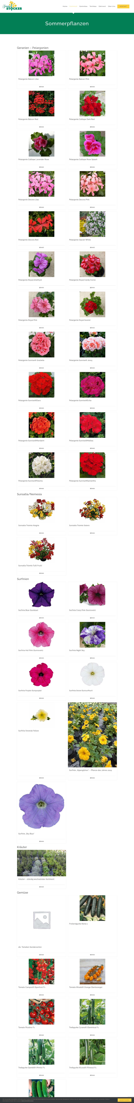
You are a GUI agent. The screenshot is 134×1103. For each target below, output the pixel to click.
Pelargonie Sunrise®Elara (29, 400)
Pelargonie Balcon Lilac (28, 79)
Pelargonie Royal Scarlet (80, 320)
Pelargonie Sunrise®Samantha (82, 481)
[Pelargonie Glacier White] (92, 224)
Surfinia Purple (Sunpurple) (30, 691)
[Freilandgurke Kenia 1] (92, 908)
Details (42, 86)
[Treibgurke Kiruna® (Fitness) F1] (92, 1052)
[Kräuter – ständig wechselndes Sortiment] (41, 863)
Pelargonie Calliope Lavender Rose (33, 159)
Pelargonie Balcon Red (28, 119)
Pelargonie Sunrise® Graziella (31, 360)
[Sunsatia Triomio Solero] (92, 510)
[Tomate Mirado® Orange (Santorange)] (92, 971)
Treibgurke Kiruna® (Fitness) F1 (82, 1068)
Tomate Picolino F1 (26, 1027)
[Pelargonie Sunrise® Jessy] (92, 344)
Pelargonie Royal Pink (27, 320)
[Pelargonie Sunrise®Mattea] (92, 425)
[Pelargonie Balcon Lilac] (41, 63)
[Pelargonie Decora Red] (41, 224)
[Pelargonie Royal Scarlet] (92, 304)
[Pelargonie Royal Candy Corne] (92, 264)
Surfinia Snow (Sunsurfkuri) (81, 691)
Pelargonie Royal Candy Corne (82, 280)
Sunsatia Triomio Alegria (28, 525)
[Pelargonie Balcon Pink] (92, 63)
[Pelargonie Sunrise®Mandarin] (41, 425)
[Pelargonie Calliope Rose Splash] (92, 144)
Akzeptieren (124, 1100)
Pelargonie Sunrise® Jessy (80, 360)
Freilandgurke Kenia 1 (78, 924)
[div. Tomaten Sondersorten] (41, 919)
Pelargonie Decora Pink (79, 200)
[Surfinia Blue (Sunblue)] (41, 594)
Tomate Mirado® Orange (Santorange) (85, 987)
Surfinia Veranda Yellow (28, 731)
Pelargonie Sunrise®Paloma (30, 481)
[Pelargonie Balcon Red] (41, 103)
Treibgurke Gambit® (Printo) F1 (31, 1068)
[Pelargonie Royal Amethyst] (41, 264)
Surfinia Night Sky (77, 650)
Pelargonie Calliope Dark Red (82, 119)
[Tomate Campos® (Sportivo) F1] (41, 971)
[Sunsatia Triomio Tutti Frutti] (41, 550)
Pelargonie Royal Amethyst (30, 280)
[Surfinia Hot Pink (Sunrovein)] (41, 635)
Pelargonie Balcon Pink (79, 79)
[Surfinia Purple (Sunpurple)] (41, 675)
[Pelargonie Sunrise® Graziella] (41, 344)
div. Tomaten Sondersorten (30, 947)
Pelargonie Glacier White (80, 240)
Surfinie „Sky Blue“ (26, 834)
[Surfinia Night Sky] (92, 635)
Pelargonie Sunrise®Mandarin (31, 441)
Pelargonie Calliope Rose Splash (83, 159)
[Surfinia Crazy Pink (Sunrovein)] (92, 594)
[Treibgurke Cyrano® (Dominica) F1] (92, 1012)
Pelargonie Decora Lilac (28, 200)
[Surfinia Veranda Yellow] (41, 715)
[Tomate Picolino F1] (41, 1012)
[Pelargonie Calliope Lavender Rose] (41, 144)
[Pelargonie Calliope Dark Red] (92, 103)
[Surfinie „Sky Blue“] (41, 806)
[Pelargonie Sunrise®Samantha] (92, 465)
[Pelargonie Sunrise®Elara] (41, 385)
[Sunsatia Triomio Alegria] (41, 510)
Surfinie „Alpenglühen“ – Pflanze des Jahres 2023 (90, 770)
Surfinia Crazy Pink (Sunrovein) (82, 610)
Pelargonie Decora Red (28, 240)
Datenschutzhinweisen (28, 1101)
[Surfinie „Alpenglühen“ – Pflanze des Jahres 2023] (92, 734)
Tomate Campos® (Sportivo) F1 (31, 987)
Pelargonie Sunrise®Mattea (81, 441)
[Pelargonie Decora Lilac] (41, 184)
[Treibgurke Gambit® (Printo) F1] (41, 1052)
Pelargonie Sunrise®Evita (80, 400)
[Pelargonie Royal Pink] (41, 304)
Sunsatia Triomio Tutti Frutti (30, 566)
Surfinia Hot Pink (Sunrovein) (30, 650)
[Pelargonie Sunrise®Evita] (92, 385)
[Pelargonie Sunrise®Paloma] (41, 465)
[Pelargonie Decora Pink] (92, 184)
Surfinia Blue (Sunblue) (28, 610)
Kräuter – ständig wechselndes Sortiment (36, 879)
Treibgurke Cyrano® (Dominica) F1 (84, 1027)
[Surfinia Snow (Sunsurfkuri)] (92, 675)
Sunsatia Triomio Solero (79, 525)
